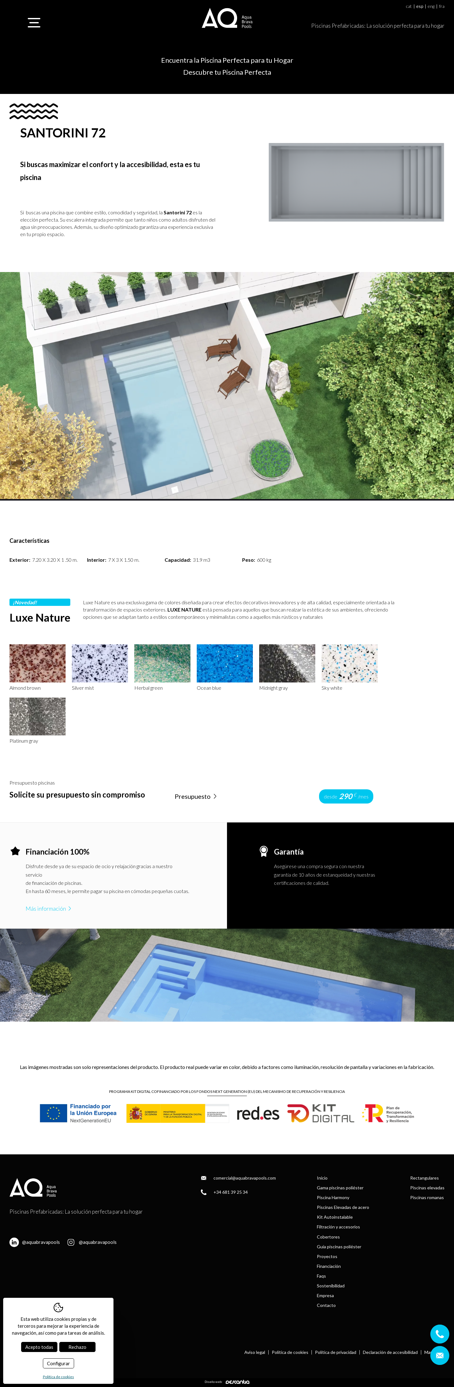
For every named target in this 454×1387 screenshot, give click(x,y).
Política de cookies (290, 1352)
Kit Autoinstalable (335, 1217)
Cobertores (328, 1236)
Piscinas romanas (427, 1197)
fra (442, 6)
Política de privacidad (335, 1352)
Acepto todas (39, 1347)
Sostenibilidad (331, 1285)
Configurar (58, 1363)
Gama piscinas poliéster (340, 1187)
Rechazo (77, 1347)
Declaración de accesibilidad (390, 1352)
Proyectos (327, 1256)
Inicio (322, 1178)
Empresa (325, 1295)
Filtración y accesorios (338, 1226)
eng (431, 6)
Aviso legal (254, 1352)
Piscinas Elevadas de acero (343, 1207)
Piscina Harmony (333, 1197)
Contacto (326, 1305)
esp (419, 6)
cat (409, 6)
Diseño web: (227, 1382)
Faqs (321, 1276)
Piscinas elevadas (427, 1187)
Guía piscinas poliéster (339, 1246)
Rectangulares (424, 1178)
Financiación (329, 1266)
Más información (49, 908)
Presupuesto (196, 796)
